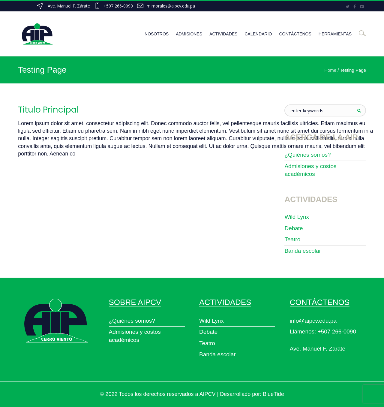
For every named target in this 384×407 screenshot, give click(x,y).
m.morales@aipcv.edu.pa (171, 6)
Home (330, 70)
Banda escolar (302, 251)
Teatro (292, 239)
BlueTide (273, 394)
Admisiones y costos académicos (310, 170)
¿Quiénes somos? (307, 155)
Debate (293, 228)
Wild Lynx (296, 217)
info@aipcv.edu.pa (313, 321)
